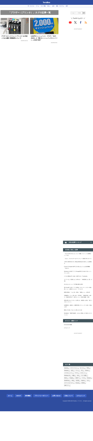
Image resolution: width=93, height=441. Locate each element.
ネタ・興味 (42, 6)
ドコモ (80, 406)
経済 (54, 6)
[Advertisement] (78, 41)
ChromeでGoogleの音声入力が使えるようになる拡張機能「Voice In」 (78, 272)
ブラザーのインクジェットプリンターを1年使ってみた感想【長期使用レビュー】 (14, 39)
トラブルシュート (81, 397)
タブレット (75, 400)
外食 (75, 409)
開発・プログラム (63, 6)
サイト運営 (78, 403)
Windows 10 (84, 400)
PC (66, 397)
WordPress (68, 409)
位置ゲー (74, 406)
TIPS (66, 394)
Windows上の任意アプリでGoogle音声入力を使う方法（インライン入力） (77, 278)
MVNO (66, 415)
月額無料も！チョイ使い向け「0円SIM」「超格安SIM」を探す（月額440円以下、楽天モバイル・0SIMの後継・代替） (77, 314)
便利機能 (28, 425)
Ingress (86, 409)
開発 (66, 403)
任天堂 (80, 409)
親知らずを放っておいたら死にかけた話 (75, 331)
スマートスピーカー (75, 412)
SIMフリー (74, 415)
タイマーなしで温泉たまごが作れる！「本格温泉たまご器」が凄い (78, 289)
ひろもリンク (68, 350)
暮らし (49, 6)
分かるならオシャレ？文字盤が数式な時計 (76, 294)
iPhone (71, 397)
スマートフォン (76, 391)
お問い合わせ (56, 425)
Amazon (88, 406)
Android (67, 391)
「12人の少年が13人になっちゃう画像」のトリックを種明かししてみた (77, 255)
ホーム (10, 425)
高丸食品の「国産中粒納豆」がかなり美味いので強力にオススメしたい (78, 336)
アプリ (67, 400)
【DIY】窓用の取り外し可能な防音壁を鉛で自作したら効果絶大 (78, 266)
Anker (85, 403)
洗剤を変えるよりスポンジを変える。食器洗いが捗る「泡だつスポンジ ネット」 (78, 320)
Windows (73, 394)
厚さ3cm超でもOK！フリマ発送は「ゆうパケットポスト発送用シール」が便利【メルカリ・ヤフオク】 (78, 300)
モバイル (86, 391)
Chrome (86, 412)
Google (67, 406)
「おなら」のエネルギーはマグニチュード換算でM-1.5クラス (78, 261)
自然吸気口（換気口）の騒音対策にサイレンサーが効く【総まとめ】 (78, 326)
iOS (71, 403)
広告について (69, 425)
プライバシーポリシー (41, 425)
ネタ (66, 412)
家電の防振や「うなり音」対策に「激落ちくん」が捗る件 (78, 307)
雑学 (71, 6)
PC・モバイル (27, 6)
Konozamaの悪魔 (69, 347)
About (18, 425)
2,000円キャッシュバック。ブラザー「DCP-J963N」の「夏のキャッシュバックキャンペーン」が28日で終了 (44, 39)
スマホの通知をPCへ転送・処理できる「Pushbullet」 (75, 284)
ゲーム (35, 6)
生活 (80, 394)
